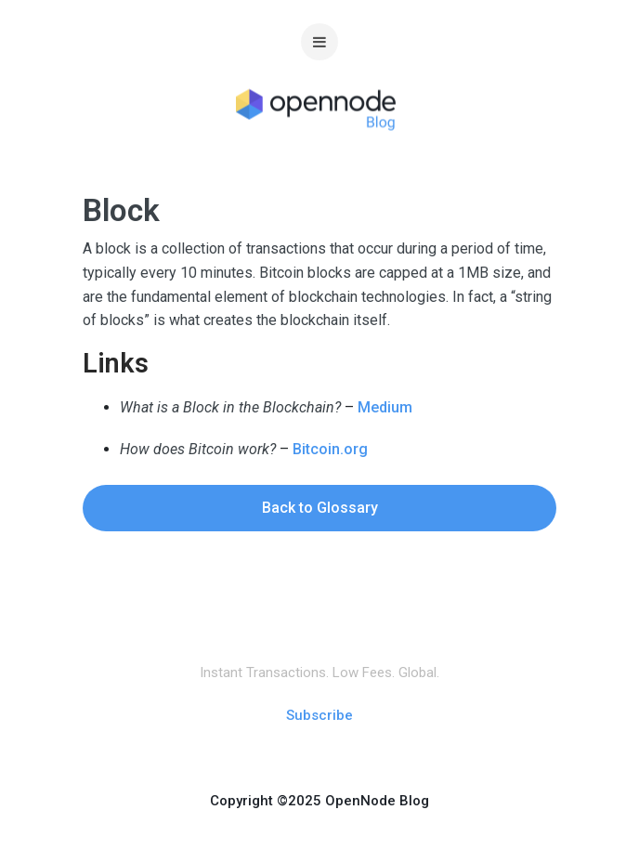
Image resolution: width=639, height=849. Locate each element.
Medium (385, 407)
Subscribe (319, 715)
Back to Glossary (320, 507)
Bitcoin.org (330, 449)
